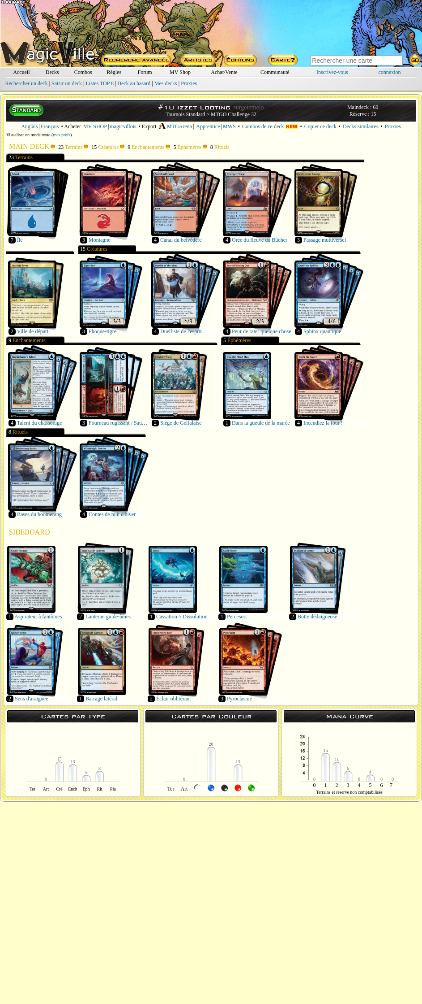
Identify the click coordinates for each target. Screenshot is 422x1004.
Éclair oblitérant (173, 698)
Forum (145, 72)
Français (50, 126)
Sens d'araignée (31, 698)
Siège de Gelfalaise (181, 423)
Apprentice (208, 126)
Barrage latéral (101, 698)
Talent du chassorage (39, 423)
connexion (390, 72)
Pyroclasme (239, 698)
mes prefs (61, 134)
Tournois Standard (185, 114)
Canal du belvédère (181, 240)
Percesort (237, 616)
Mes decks (165, 83)
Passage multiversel (324, 240)
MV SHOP (95, 126)
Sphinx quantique (322, 331)
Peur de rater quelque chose (261, 331)
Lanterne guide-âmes (108, 616)
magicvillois (123, 126)
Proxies (189, 83)
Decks (52, 72)
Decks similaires (361, 126)
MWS (229, 126)
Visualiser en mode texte (28, 134)
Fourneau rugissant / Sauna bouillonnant (132, 423)
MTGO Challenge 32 (233, 114)
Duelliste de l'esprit (181, 331)
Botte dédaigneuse (317, 616)
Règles (114, 72)
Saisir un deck (66, 83)
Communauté (275, 72)
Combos (83, 72)
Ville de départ (33, 331)
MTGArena (175, 126)
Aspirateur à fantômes (38, 616)
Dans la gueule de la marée (261, 423)
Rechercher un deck (26, 83)
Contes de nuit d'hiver (112, 514)
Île (20, 240)
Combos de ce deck (270, 126)
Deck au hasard (133, 83)
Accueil (21, 72)
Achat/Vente (224, 72)
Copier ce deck (320, 126)
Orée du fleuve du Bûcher (259, 240)
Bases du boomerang (39, 514)
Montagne (100, 240)
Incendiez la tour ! (323, 423)
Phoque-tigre (102, 331)
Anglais (29, 126)
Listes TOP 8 (99, 83)
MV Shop (180, 72)
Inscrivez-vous (332, 72)
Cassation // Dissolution (182, 616)
